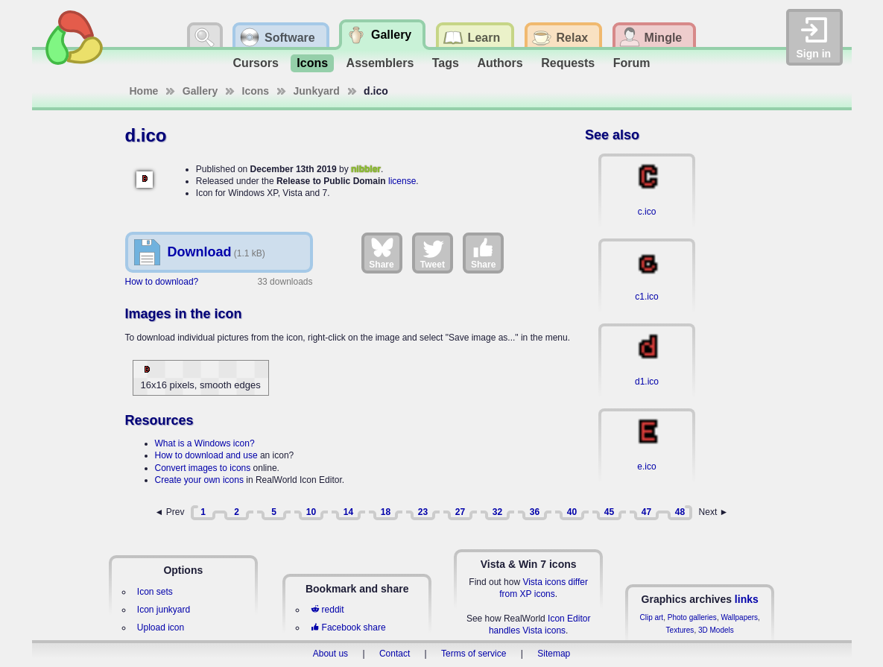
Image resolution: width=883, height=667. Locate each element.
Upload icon (160, 627)
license (402, 181)
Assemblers (380, 63)
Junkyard (317, 91)
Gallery (200, 91)
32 (497, 512)
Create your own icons (199, 480)
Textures (680, 630)
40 (572, 512)
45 (609, 512)
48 (680, 512)
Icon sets (155, 592)
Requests (568, 63)
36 (534, 512)
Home (144, 91)
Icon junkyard (163, 609)
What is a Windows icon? (205, 443)
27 (460, 512)
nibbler (366, 169)
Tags (445, 63)
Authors (499, 63)
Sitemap (553, 653)
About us (330, 653)
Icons (312, 63)
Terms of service (473, 653)
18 (385, 512)
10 (311, 512)
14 (348, 512)
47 (646, 512)
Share (381, 252)
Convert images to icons (203, 468)
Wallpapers (739, 617)
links (747, 599)
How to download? (162, 281)
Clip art (651, 617)
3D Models (716, 630)
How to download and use (206, 455)
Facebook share (348, 627)
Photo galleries (692, 617)
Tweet (432, 252)
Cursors (256, 63)
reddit (327, 609)
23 (423, 512)
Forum (632, 63)
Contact (394, 653)
